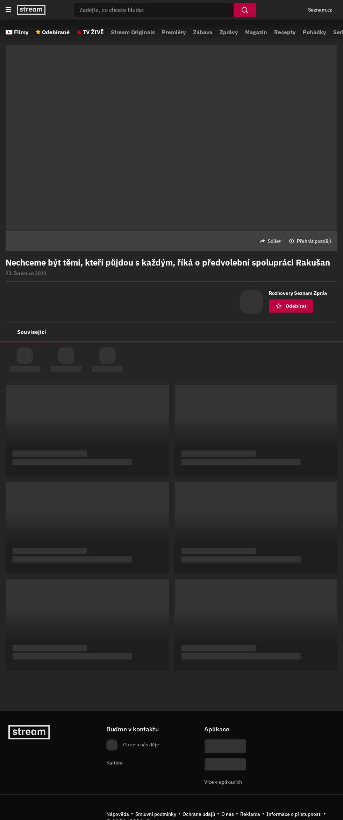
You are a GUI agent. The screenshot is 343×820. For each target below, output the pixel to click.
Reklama (250, 814)
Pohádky (314, 32)
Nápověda (117, 814)
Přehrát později (314, 241)
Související (31, 331)
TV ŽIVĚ (93, 32)
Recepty (285, 32)
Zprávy (229, 32)
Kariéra (114, 763)
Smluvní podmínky (155, 814)
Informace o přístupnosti (294, 814)
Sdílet (274, 241)
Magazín (256, 32)
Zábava (203, 32)
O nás (227, 814)
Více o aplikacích (223, 782)
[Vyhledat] (245, 10)
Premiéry (174, 32)
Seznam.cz (320, 9)
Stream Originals (133, 32)
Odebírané (56, 32)
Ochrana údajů (199, 814)
